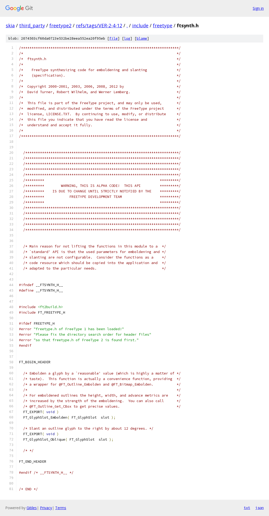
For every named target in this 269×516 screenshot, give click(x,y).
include (140, 25)
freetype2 (60, 25)
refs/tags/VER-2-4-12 (99, 25)
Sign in (258, 8)
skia (10, 25)
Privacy (46, 507)
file (113, 38)
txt (247, 507)
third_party (32, 25)
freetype (162, 25)
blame (142, 38)
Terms (60, 507)
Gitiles (32, 507)
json (259, 507)
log (127, 38)
